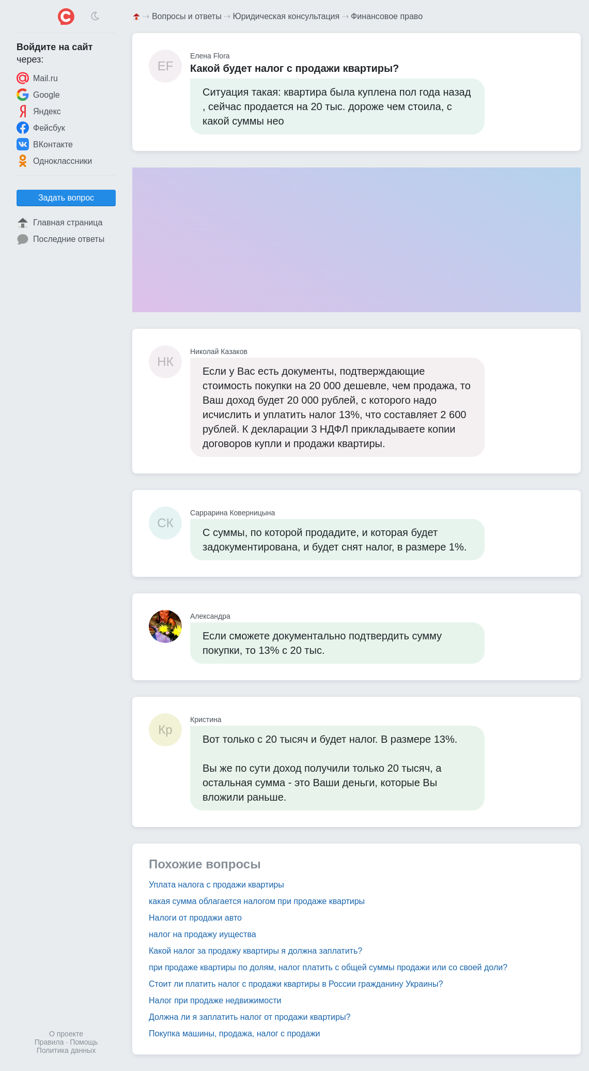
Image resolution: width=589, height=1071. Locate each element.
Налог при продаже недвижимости (215, 1000)
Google (38, 94)
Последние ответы (60, 239)
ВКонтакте (45, 144)
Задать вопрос (66, 197)
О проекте (66, 1034)
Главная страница (59, 223)
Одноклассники (54, 161)
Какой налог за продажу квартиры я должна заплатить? (255, 950)
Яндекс (39, 111)
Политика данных (66, 1050)
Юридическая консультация (286, 16)
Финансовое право (387, 16)
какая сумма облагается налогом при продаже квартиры (257, 901)
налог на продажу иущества (202, 934)
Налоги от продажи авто (195, 917)
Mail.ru (37, 78)
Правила (49, 1042)
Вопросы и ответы (187, 16)
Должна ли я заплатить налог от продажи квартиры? (249, 1017)
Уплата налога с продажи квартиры (216, 884)
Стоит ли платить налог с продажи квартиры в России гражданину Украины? (296, 984)
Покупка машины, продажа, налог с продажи (234, 1033)
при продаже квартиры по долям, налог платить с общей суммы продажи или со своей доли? (328, 967)
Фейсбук (41, 127)
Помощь (84, 1042)
